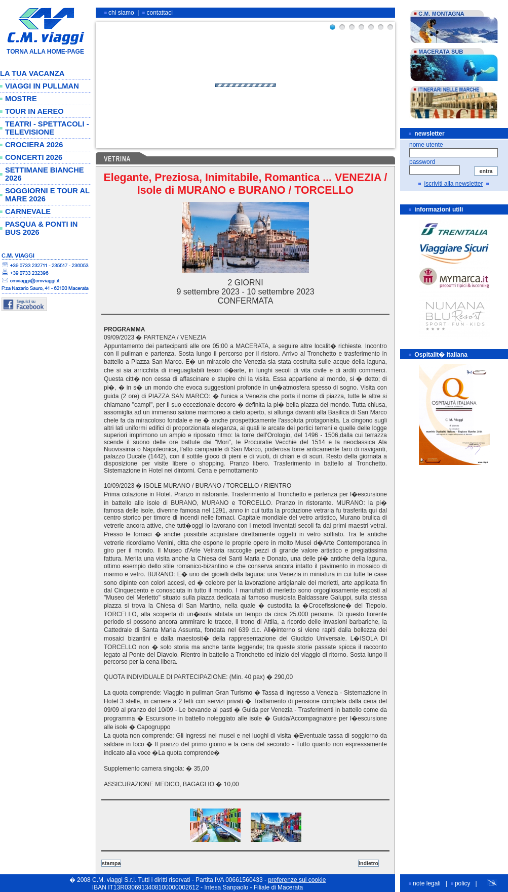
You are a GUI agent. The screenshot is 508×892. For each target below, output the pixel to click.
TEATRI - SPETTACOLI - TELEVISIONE (47, 128)
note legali (427, 883)
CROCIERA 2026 (34, 145)
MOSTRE (21, 99)
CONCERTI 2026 (33, 157)
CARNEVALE (28, 211)
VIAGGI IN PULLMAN (42, 86)
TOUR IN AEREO (34, 111)
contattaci (160, 12)
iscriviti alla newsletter (453, 183)
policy (463, 883)
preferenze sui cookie (297, 879)
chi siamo (121, 12)
